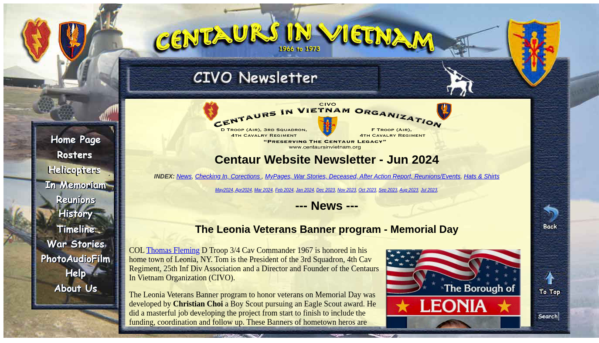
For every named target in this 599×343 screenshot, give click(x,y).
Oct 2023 (367, 190)
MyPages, (279, 176)
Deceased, (344, 176)
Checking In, (213, 176)
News (184, 176)
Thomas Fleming (173, 250)
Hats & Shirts (482, 176)
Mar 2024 (263, 190)
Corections (246, 176)
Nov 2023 (346, 190)
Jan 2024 (305, 190)
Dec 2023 (326, 190)
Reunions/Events (437, 176)
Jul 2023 (429, 190)
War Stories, (311, 176)
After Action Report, (387, 176)
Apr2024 (243, 190)
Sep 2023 (387, 190)
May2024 (224, 190)
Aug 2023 (409, 190)
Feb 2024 (284, 190)
